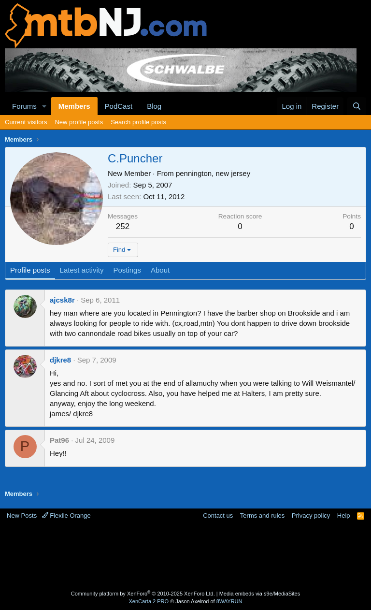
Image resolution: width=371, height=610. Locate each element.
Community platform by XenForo (143, 593)
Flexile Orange (66, 515)
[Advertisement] (185, 556)
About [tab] (160, 270)
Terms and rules (262, 515)
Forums (24, 106)
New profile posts (79, 122)
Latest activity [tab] (82, 270)
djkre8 (60, 360)
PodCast (119, 106)
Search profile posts (138, 122)
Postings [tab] (127, 270)
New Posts (22, 515)
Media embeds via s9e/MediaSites (259, 593)
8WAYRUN (229, 601)
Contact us (218, 515)
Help (343, 515)
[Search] (356, 106)
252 (122, 226)
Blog (154, 106)
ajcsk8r (62, 300)
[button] (44, 106)
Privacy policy (311, 515)
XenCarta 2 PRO (149, 601)
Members (74, 106)
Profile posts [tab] (30, 270)
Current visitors (26, 122)
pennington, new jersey (213, 173)
